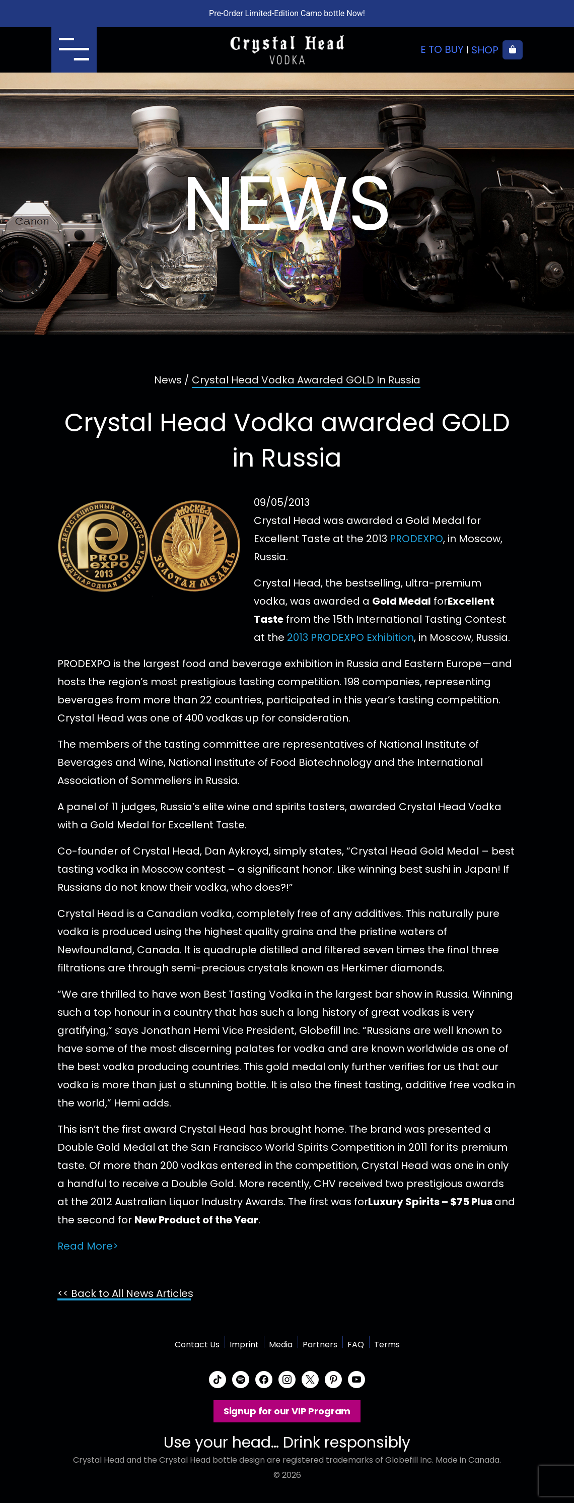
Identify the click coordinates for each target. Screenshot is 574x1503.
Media (281, 1344)
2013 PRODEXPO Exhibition (350, 637)
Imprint (244, 1344)
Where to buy (428, 50)
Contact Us (197, 1344)
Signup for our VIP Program (287, 1411)
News (168, 380)
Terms (387, 1344)
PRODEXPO (416, 539)
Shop (484, 50)
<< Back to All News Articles (125, 1293)
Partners (320, 1344)
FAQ (355, 1344)
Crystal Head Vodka (287, 49)
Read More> (87, 1246)
